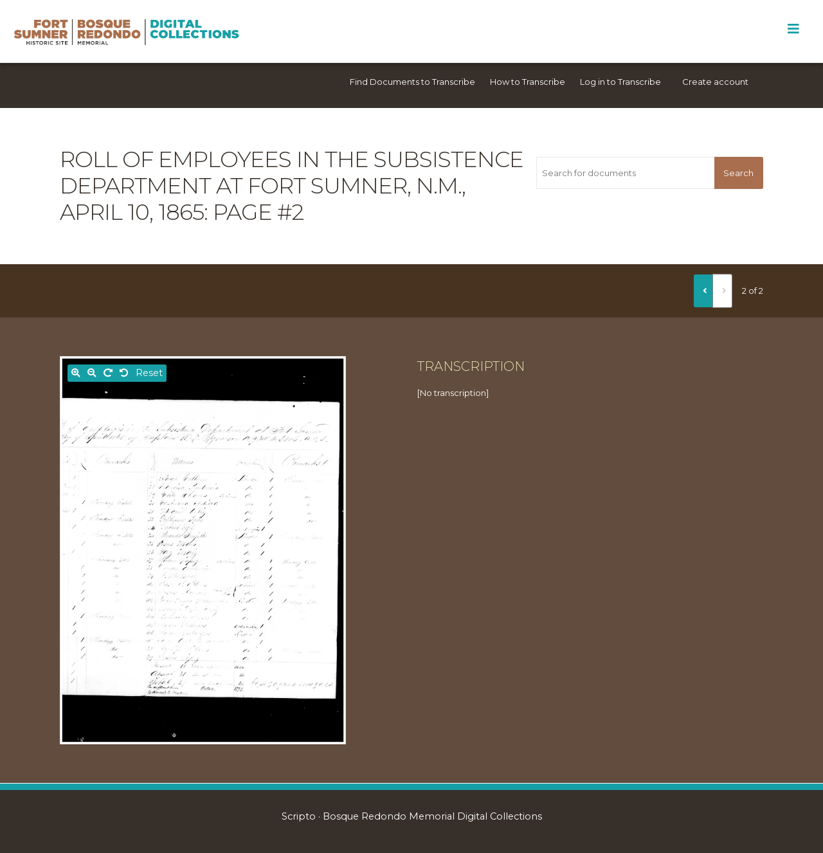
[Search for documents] (625, 173)
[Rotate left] (124, 373)
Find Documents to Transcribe (412, 81)
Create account (715, 81)
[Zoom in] (76, 373)
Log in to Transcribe (620, 81)
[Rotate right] (108, 373)
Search (738, 173)
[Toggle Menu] (793, 29)
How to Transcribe (527, 81)
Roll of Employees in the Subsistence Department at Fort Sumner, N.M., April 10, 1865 (291, 186)
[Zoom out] (92, 373)
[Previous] (703, 290)
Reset (149, 373)
